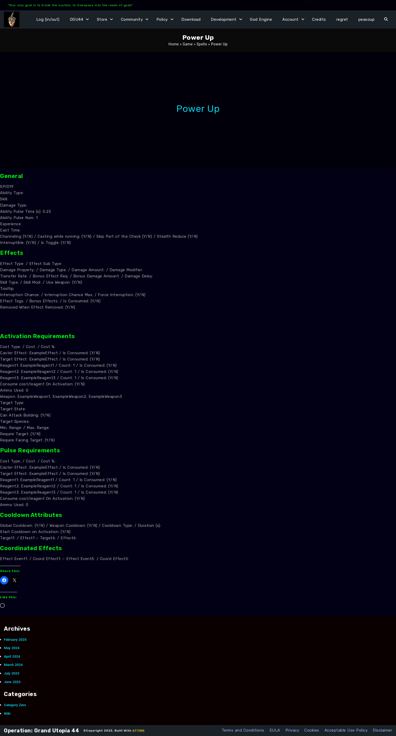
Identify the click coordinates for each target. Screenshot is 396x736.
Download (190, 19)
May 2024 (11, 648)
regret (342, 19)
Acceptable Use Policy (346, 730)
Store (102, 19)
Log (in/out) (48, 19)
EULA (275, 730)
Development (223, 19)
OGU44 (76, 19)
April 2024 (12, 656)
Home (173, 44)
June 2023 (12, 682)
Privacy (292, 730)
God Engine (261, 19)
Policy (162, 19)
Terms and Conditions (243, 730)
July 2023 (11, 673)
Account (290, 19)
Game (188, 44)
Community (132, 19)
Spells (202, 44)
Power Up (198, 108)
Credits (319, 19)
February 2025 (15, 640)
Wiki (7, 713)
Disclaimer (382, 730)
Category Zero (15, 705)
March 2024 (13, 665)
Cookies (311, 730)
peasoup (366, 19)
